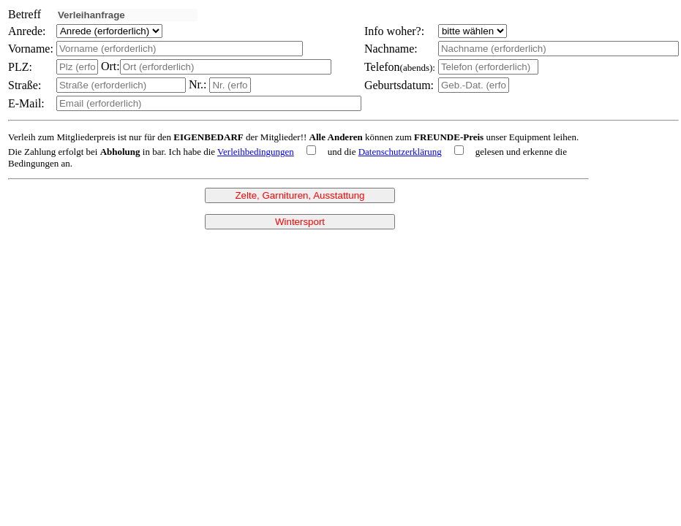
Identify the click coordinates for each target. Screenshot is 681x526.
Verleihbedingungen (255, 151)
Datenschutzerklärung (400, 151)
